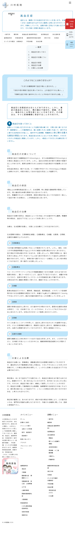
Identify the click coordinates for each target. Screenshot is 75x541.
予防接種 (29, 40)
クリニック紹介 (25, 437)
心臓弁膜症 (25, 502)
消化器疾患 (56, 33)
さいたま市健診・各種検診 (13, 40)
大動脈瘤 (25, 511)
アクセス (23, 454)
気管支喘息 (25, 523)
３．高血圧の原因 (34, 61)
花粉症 (56, 36)
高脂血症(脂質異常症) (30, 33)
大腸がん (52, 468)
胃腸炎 (51, 450)
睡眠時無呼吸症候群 (34, 36)
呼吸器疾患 (19, 36)
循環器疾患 (11, 14)
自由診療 (39, 40)
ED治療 (51, 508)
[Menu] (70, 3)
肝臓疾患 (52, 471)
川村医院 (6, 534)
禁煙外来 (25, 527)
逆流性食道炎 (53, 459)
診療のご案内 (24, 434)
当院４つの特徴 (27, 440)
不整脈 (24, 484)
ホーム (22, 431)
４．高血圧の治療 (34, 64)
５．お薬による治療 (35, 66)
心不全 (24, 499)
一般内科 (7, 33)
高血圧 (24, 480)
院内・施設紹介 (27, 444)
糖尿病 (16, 33)
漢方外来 (47, 36)
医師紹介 (25, 447)
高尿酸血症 (45, 33)
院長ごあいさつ (25, 451)
